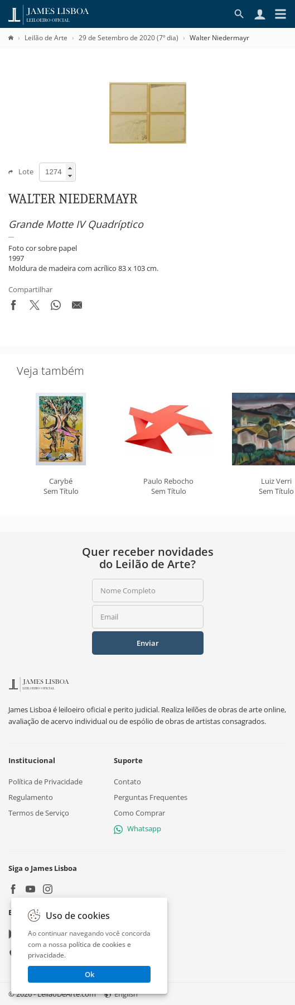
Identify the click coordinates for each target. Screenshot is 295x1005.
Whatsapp (137, 829)
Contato (127, 782)
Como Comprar (139, 813)
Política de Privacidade (45, 782)
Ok (89, 974)
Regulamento (30, 797)
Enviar (148, 643)
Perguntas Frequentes (150, 797)
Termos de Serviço (38, 813)
